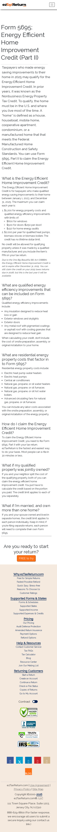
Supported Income (28, 610)
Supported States (28, 606)
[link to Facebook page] (10, 760)
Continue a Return (28, 682)
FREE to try (26, 558)
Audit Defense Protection (28, 627)
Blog (28, 658)
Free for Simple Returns (28, 578)
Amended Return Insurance (28, 630)
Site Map (38, 789)
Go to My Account (28, 693)
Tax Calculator (29, 655)
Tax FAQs (28, 651)
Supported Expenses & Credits (28, 614)
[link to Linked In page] (28, 760)
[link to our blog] (28, 771)
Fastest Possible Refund (28, 582)
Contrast (28, 701)
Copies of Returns (28, 690)
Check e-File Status (28, 686)
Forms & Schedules (28, 602)
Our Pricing (28, 623)
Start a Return (28, 675)
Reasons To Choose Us (28, 589)
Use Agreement (39, 785)
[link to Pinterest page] (37, 760)
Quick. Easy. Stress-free (28, 586)
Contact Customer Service (28, 647)
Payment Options (28, 634)
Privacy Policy (22, 789)
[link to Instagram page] (46, 760)
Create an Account (28, 678)
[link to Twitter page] (19, 760)
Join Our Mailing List (28, 666)
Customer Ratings (28, 593)
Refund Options (28, 638)
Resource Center (28, 662)
